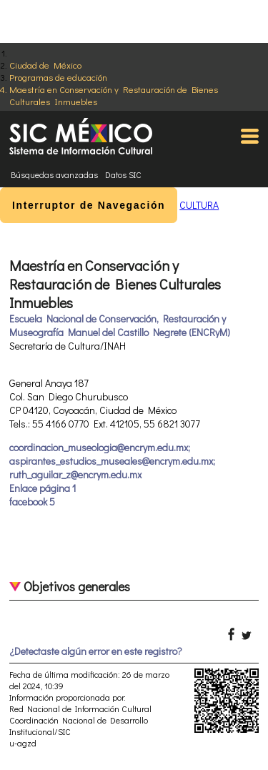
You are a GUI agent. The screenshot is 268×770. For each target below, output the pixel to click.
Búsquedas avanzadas (54, 174)
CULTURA (199, 205)
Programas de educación (58, 77)
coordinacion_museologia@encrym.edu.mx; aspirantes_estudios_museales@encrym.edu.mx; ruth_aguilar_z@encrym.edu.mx (112, 460)
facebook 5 (32, 501)
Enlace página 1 (42, 488)
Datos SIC (123, 174)
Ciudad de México (45, 65)
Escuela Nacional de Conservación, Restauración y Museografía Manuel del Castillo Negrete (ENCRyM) (119, 325)
